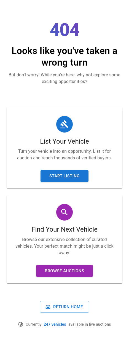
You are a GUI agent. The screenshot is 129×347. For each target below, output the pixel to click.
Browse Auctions (64, 270)
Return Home (64, 307)
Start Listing (64, 176)
